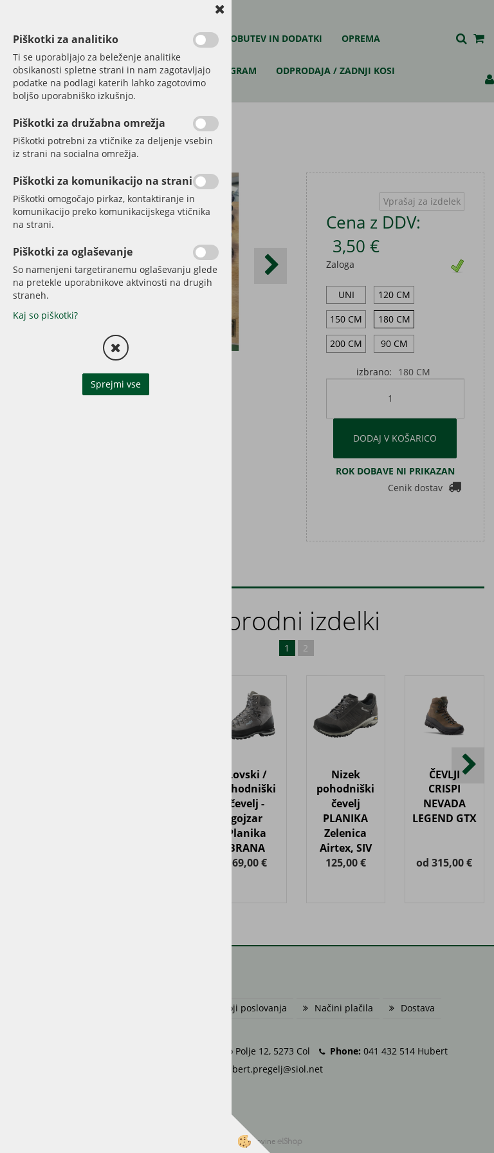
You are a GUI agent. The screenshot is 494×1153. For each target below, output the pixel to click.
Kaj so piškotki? (45, 315)
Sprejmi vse (116, 384)
